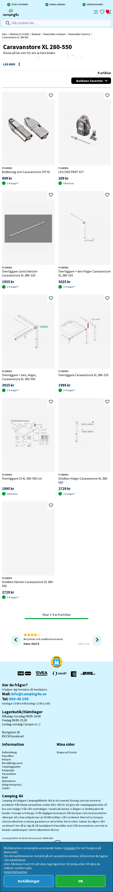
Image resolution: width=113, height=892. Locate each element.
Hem (4, 34)
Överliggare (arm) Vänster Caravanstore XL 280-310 (20, 273)
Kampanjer (8, 770)
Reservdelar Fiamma (79, 34)
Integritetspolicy (12, 784)
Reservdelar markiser (54, 34)
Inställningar (29, 881)
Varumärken (9, 774)
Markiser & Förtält (19, 34)
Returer (6, 759)
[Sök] (56, 23)
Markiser (36, 34)
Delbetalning (9, 752)
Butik (5, 777)
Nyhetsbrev (9, 781)
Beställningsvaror (12, 763)
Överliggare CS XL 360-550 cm (22, 478)
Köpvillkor (8, 756)
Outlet (6, 788)
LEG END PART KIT (71, 172)
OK (80, 881)
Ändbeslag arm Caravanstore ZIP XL (26, 172)
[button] (57, 662)
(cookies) (69, 848)
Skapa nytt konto (67, 752)
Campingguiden (11, 766)
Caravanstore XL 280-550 (15, 37)
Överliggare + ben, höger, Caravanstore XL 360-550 (19, 377)
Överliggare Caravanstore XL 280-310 (83, 375)
